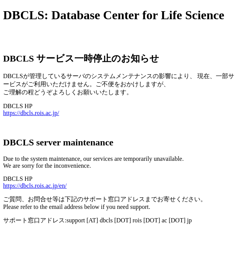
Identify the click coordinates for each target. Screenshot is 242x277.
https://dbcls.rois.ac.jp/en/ (35, 185)
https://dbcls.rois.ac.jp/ (31, 113)
